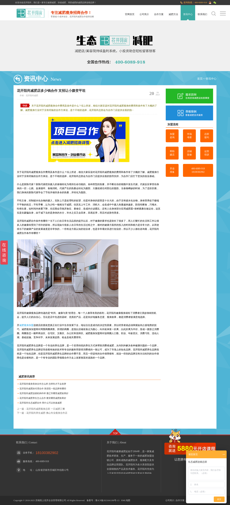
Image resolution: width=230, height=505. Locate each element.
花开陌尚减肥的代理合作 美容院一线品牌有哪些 (42, 388)
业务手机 (27, 452)
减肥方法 (173, 14)
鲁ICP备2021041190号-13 (107, 500)
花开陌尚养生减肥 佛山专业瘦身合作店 (46, 413)
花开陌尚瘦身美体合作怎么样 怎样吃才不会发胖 (42, 384)
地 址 (27, 470)
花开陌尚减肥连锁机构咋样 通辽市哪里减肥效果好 (43, 393)
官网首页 (129, 14)
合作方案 (159, 14)
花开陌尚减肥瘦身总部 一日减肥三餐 (45, 409)
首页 (200, 78)
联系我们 (202, 14)
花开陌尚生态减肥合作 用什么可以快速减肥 (40, 403)
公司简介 (144, 14)
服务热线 (27, 461)
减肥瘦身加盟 (26, 325)
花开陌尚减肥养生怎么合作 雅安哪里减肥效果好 (42, 398)
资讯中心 (188, 14)
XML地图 (125, 500)
